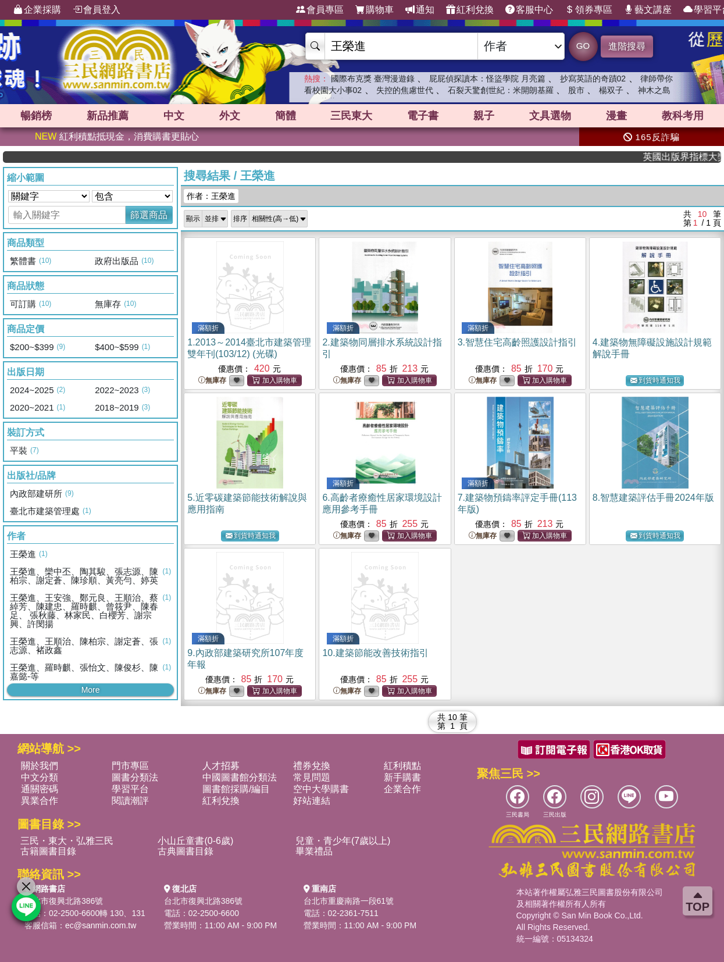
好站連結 (311, 801)
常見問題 (311, 777)
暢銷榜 (36, 116)
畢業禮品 (314, 851)
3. (517, 342)
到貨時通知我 (655, 381)
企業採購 (37, 10)
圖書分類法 (135, 777)
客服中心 (529, 10)
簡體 (285, 116)
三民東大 (351, 116)
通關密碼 (39, 789)
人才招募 (221, 766)
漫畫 (616, 116)
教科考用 (683, 116)
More (90, 689)
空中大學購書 (321, 789)
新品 (108, 116)
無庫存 (212, 381)
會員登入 (96, 10)
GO (583, 46)
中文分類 (39, 777)
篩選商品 (148, 215)
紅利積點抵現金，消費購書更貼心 (117, 136)
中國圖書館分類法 (239, 777)
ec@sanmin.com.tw (100, 925)
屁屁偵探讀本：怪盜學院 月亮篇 (487, 78)
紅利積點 (402, 766)
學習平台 (130, 789)
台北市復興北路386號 (63, 901)
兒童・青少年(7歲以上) (343, 841)
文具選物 (550, 116)
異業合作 (39, 801)
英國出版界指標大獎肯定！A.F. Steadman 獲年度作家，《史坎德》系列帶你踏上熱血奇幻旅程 (691, 157)
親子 (483, 116)
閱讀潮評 (130, 801)
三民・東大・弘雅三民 (66, 841)
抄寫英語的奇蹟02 (593, 78)
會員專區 (320, 10)
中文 (173, 116)
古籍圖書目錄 (48, 851)
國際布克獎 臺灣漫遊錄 (373, 78)
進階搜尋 (626, 46)
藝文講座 (648, 10)
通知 (419, 10)
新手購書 (402, 777)
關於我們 (39, 766)
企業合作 (402, 789)
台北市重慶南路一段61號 (349, 901)
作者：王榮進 (211, 196)
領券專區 (588, 10)
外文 (229, 116)
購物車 (374, 10)
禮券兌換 (311, 766)
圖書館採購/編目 (236, 789)
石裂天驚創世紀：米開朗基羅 (501, 90)
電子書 (422, 116)
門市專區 (130, 766)
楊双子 (611, 90)
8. (653, 498)
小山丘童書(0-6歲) (195, 841)
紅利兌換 (470, 10)
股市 (576, 90)
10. (375, 653)
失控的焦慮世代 (404, 90)
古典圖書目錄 (185, 851)
